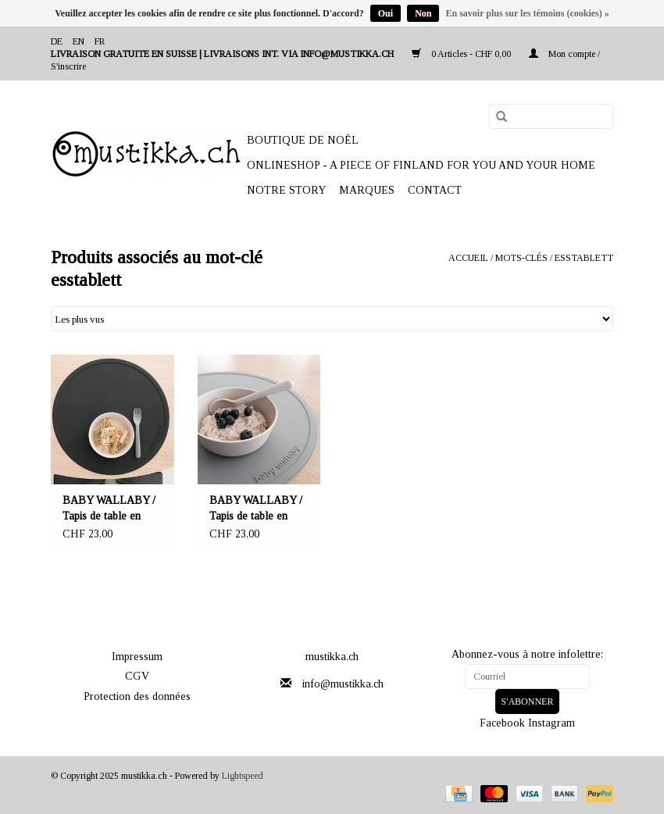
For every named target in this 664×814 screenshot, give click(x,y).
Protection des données (137, 696)
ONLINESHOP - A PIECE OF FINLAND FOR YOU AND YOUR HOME (421, 165)
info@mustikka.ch (343, 684)
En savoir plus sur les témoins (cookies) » (527, 13)
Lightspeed (242, 775)
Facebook (502, 723)
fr (100, 41)
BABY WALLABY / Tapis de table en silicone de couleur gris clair (255, 509)
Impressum (137, 656)
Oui (385, 13)
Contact (435, 190)
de (56, 41)
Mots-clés (521, 257)
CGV (137, 676)
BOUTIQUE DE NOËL (303, 140)
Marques (366, 190)
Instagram (551, 723)
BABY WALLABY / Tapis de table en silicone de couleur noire (108, 509)
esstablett (584, 257)
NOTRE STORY (286, 190)
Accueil (468, 257)
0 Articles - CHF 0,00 (462, 53)
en (78, 41)
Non (423, 13)
